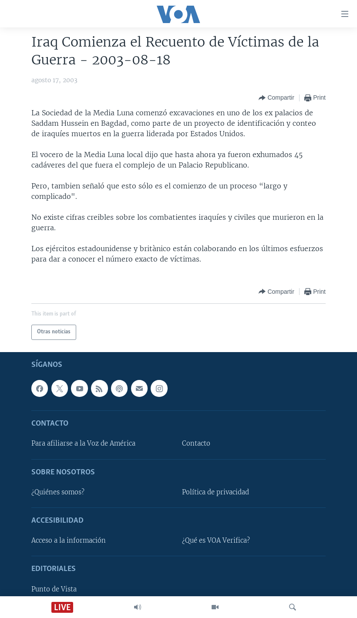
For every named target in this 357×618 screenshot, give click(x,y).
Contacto (196, 443)
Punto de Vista (54, 589)
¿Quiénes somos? (57, 492)
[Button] (276, 98)
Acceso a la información (68, 540)
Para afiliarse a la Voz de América (83, 443)
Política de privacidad (215, 492)
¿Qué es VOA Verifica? (216, 540)
